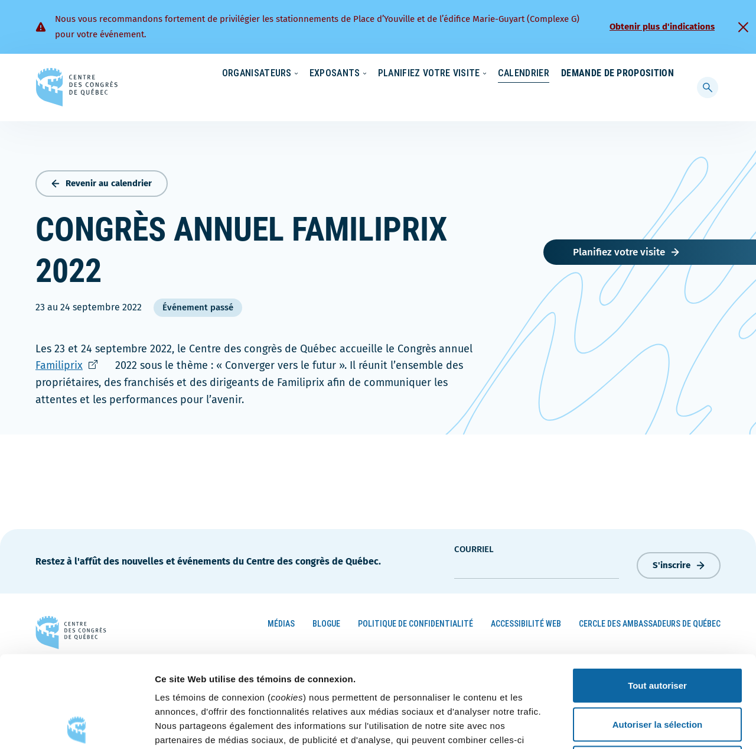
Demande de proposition (617, 97)
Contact (625, 74)
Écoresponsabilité (388, 74)
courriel (474, 547)
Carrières (517, 74)
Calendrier (511, 97)
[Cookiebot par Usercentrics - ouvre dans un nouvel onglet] (76, 726)
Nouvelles (460, 74)
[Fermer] (743, 27)
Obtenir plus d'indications (662, 26)
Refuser (657, 671)
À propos (573, 74)
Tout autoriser (657, 594)
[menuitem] (668, 73)
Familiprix (73, 362)
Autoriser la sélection (657, 633)
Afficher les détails (650, 726)
